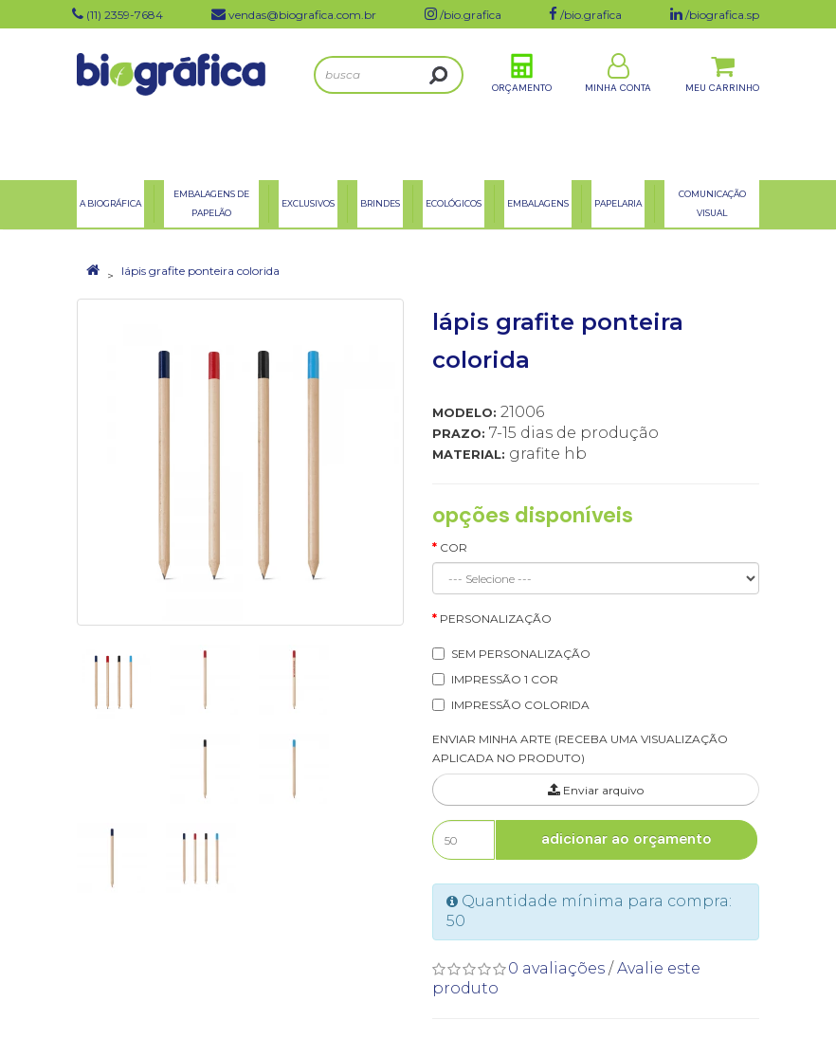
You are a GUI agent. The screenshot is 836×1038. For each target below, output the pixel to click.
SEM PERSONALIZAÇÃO (521, 653)
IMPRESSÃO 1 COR (504, 679)
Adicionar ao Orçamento (626, 838)
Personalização (496, 618)
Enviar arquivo (596, 790)
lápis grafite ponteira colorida (200, 271)
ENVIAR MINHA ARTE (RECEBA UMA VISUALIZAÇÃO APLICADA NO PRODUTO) (580, 749)
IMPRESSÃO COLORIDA (520, 705)
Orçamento (522, 102)
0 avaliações (556, 968)
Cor (453, 547)
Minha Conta (618, 102)
